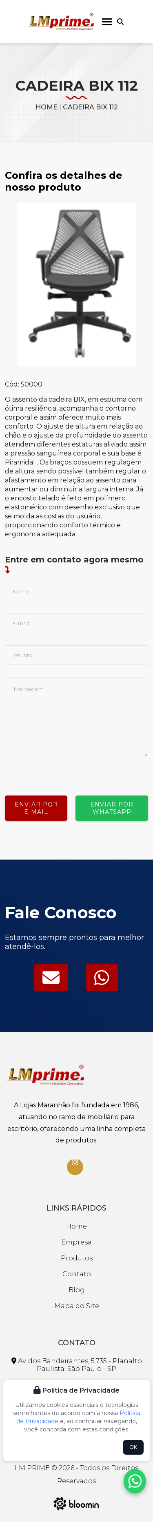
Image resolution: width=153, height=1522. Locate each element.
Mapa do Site (76, 1306)
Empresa (76, 1242)
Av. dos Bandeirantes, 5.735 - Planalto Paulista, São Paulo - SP (76, 1365)
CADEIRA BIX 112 (90, 107)
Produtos (77, 1258)
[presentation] (67, 773)
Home (46, 107)
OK (133, 1447)
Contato (76, 1274)
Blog (77, 1290)
